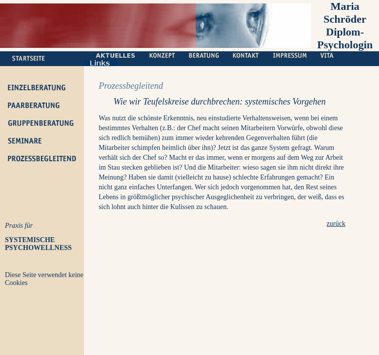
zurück (336, 223)
